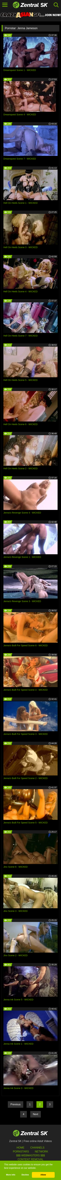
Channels (37, 1147)
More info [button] (10, 1175)
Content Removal (30, 1159)
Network (41, 1151)
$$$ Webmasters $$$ (30, 1155)
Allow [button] (43, 1175)
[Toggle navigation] (5, 5)
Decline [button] (25, 1175)
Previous (15, 1104)
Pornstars (21, 1151)
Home (20, 1147)
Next (35, 1114)
